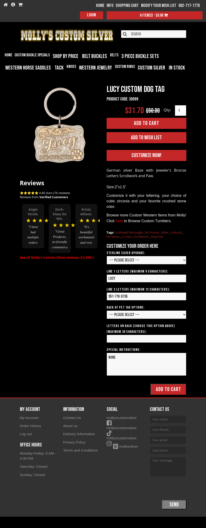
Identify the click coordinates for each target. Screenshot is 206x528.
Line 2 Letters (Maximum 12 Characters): (138, 289)
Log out (25, 433)
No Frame (152, 232)
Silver (165, 232)
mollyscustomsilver (127, 417)
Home (8, 55)
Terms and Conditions (80, 449)
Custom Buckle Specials (32, 55)
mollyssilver (122, 441)
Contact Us (71, 417)
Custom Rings (125, 66)
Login (91, 15)
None (146, 364)
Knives (71, 66)
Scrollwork (141, 236)
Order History (30, 425)
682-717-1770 (189, 5)
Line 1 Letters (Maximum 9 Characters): (137, 271)
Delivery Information (78, 433)
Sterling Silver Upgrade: (126, 253)
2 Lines (127, 236)
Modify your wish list (158, 5)
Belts (114, 55)
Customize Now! (146, 155)
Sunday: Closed (32, 474)
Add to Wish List (146, 137)
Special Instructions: (123, 349)
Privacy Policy (74, 441)
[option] (33, 226)
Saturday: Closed (33, 465)
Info (110, 5)
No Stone (113, 236)
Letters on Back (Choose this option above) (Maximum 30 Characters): (141, 329)
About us (70, 425)
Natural (176, 232)
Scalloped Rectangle (129, 232)
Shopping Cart (127, 5)
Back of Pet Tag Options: (126, 307)
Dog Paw (157, 236)
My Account (29, 417)
